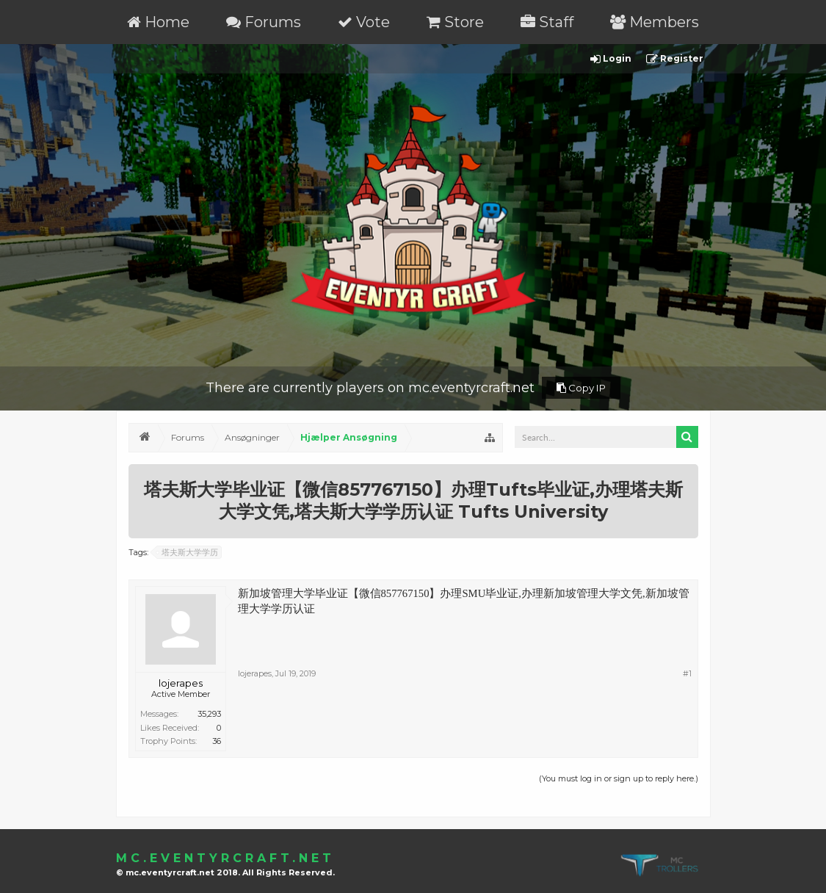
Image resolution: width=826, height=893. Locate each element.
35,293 (209, 714)
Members (654, 22)
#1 (687, 673)
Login (610, 59)
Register (674, 59)
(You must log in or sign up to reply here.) (618, 778)
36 (216, 741)
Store (455, 22)
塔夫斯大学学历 (187, 552)
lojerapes (181, 683)
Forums (263, 22)
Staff (547, 22)
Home (158, 22)
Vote (364, 22)
